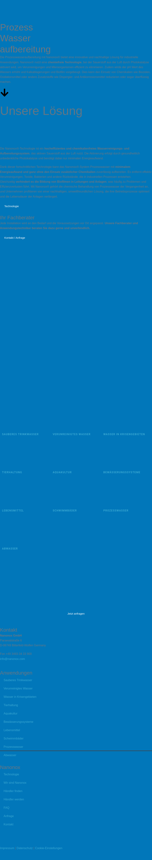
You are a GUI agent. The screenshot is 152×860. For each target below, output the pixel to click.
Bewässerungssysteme (18, 721)
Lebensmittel (12, 730)
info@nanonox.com (12, 658)
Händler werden (14, 799)
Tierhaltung (11, 705)
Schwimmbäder (13, 738)
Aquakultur (11, 713)
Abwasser (10, 755)
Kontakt (8, 824)
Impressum (7, 848)
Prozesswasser (13, 746)
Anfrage (9, 816)
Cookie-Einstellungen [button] (48, 848)
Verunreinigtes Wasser (18, 688)
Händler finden (13, 791)
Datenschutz (25, 848)
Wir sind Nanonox (15, 782)
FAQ (6, 807)
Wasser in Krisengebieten (20, 696)
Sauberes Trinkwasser (18, 680)
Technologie (11, 774)
